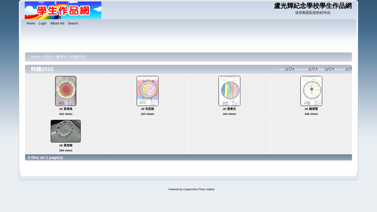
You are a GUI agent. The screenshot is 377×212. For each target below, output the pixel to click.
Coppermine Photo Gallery (198, 189)
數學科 (61, 57)
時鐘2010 (78, 57)
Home (35, 57)
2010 (48, 57)
